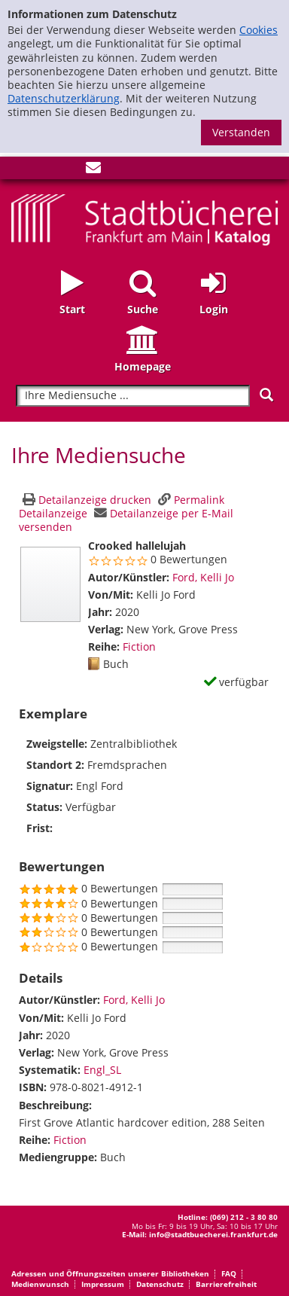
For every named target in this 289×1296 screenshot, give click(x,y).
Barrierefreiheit (226, 1284)
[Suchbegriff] (133, 396)
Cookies (258, 30)
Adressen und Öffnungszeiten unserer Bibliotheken (110, 1273)
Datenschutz (160, 1284)
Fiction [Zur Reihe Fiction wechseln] (139, 646)
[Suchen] (266, 395)
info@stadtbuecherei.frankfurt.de (213, 1234)
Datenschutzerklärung (64, 98)
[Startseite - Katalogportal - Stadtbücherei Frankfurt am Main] (144, 218)
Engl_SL (102, 1070)
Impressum (102, 1284)
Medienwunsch (40, 1284)
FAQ (228, 1273)
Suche (142, 309)
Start (72, 309)
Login (213, 309)
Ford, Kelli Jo (203, 577)
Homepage (142, 366)
